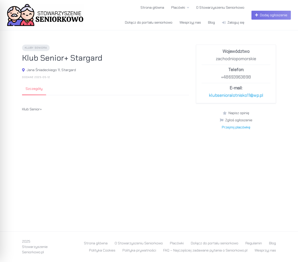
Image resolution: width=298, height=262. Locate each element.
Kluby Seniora (36, 47)
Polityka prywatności (139, 250)
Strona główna (152, 7)
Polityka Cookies (102, 250)
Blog (211, 22)
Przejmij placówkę (236, 127)
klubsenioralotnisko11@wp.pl (236, 95)
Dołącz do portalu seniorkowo (148, 22)
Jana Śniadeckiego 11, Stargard (51, 70)
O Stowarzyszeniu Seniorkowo (220, 7)
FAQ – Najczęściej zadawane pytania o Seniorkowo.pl (205, 250)
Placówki (178, 7)
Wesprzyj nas (190, 22)
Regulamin (253, 243)
